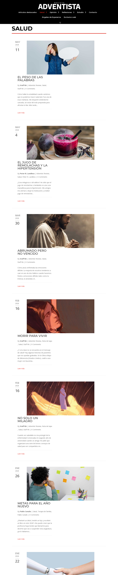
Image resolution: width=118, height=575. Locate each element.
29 (62, 555)
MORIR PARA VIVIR (83, 200)
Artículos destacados (27, 12)
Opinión (53, 12)
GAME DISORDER (81, 457)
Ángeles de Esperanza (51, 17)
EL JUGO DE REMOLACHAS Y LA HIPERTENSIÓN (83, 97)
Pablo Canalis (76, 308)
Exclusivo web (70, 17)
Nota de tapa (98, 205)
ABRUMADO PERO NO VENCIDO (82, 150)
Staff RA (74, 51)
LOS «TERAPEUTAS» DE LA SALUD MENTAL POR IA (83, 354)
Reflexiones (67, 12)
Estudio (80, 12)
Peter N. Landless (78, 106)
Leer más (71, 79)
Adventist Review (85, 51)
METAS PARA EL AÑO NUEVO (84, 301)
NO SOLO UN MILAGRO (78, 250)
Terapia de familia (95, 308)
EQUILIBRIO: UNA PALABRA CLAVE (81, 407)
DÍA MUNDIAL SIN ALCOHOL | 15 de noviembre (82, 509)
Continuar (71, 555)
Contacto (93, 12)
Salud (42, 12)
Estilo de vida (84, 517)
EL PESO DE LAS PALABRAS (81, 44)
